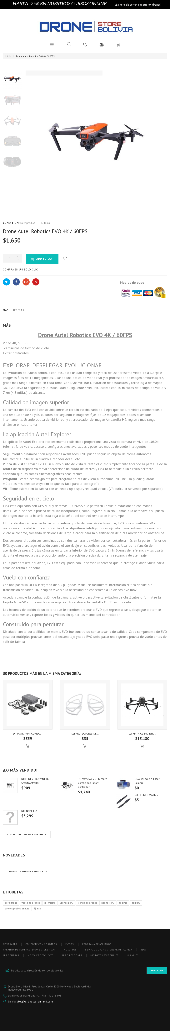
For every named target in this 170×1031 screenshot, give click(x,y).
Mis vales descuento (41, 955)
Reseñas (18, 310)
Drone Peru (107, 902)
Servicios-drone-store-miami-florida (108, 949)
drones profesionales (17, 908)
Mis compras (11, 955)
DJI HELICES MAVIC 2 (146, 795)
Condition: (11, 223)
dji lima (122, 902)
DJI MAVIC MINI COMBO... (27, 733)
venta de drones (31, 902)
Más (5, 310)
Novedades (14, 855)
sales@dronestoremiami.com (34, 1001)
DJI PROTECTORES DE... (85, 733)
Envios (69, 944)
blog (144, 949)
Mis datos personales (104, 955)
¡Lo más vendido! (20, 770)
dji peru (136, 902)
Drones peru (66, 902)
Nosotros (70, 949)
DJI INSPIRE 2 (29, 811)
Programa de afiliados (96, 944)
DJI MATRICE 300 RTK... (142, 733)
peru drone (11, 902)
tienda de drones (87, 902)
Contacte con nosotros (41, 944)
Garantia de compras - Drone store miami (29, 949)
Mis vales (132, 955)
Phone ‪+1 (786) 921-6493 (45, 995)
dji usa (37, 908)
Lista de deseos (85, 44)
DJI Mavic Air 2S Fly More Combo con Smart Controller (92, 783)
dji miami (49, 902)
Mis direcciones (72, 955)
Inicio (8, 56)
